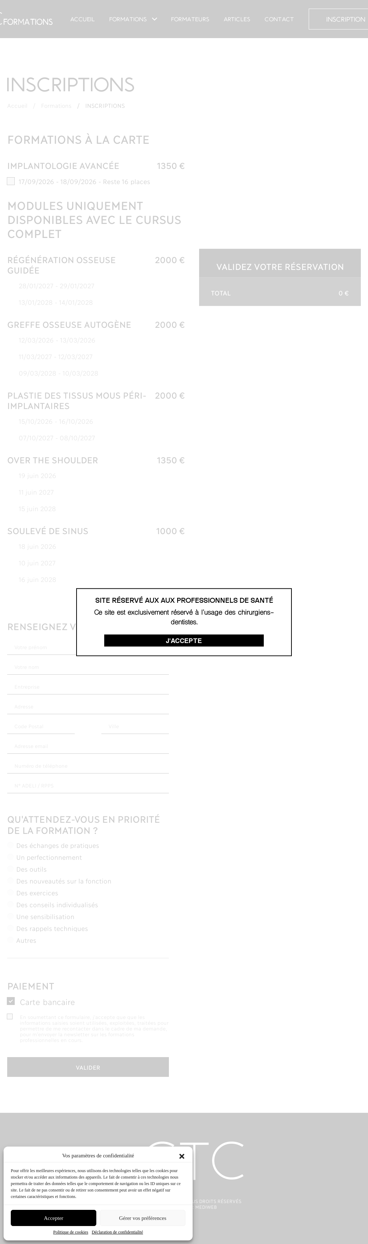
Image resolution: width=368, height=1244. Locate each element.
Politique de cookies (70, 1232)
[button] (181, 1155)
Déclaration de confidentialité (117, 1232)
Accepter (53, 1218)
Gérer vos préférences (142, 1218)
